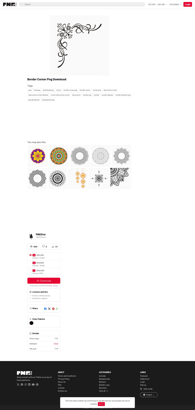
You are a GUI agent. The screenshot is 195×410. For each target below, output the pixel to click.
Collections (144, 379)
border (96, 95)
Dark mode (146, 389)
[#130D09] (31, 323)
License (61, 388)
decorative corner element (38, 95)
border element (107, 95)
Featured (143, 376)
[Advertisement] (79, 123)
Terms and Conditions (67, 376)
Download (44, 280)
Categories (174, 4)
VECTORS (152, 4)
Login (142, 382)
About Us (62, 382)
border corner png (70, 90)
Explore (161, 4)
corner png (97, 90)
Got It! (101, 404)
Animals (102, 376)
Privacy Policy (64, 379)
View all (102, 391)
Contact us (62, 391)
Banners (102, 382)
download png (48, 90)
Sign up (143, 385)
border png (87, 95)
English (148, 394)
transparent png (48, 100)
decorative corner (110, 90)
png (30, 90)
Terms (55, 285)
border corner (85, 90)
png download (34, 100)
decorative (76, 95)
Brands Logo (104, 385)
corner (58, 90)
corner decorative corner (60, 95)
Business (103, 388)
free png (37, 90)
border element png (123, 95)
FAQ (59, 385)
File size (44, 348)
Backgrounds (104, 379)
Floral (56, 343)
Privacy (49, 285)
